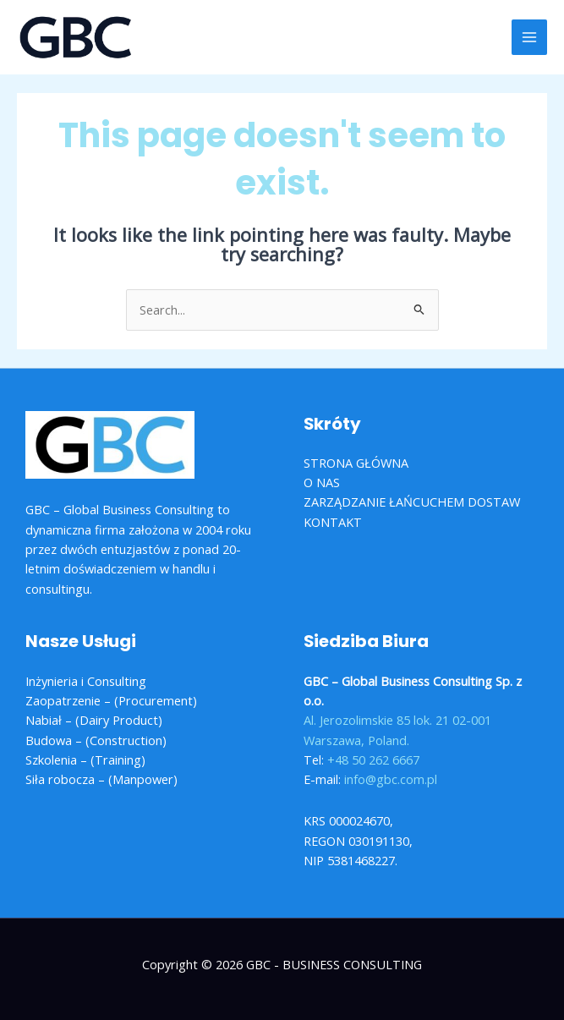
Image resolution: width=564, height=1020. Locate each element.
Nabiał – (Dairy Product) (93, 719)
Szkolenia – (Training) (85, 759)
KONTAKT (333, 521)
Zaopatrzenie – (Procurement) (111, 700)
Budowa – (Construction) (96, 740)
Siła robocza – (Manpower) (101, 778)
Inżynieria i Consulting (85, 680)
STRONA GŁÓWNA (356, 462)
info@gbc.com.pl (390, 778)
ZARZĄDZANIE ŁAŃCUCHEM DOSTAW (412, 501)
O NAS (322, 482)
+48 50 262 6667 (373, 759)
